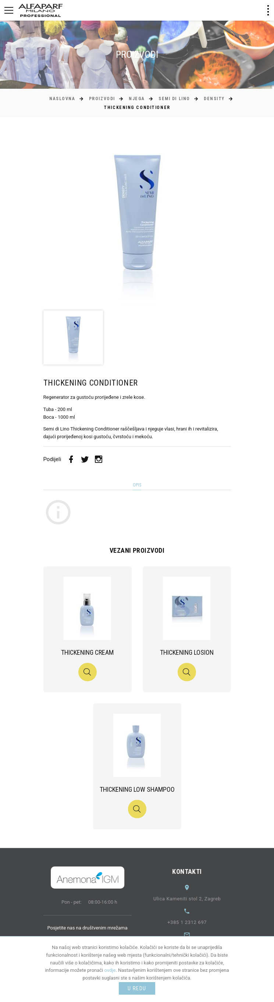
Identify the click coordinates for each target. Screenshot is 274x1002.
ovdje (110, 970)
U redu (137, 988)
